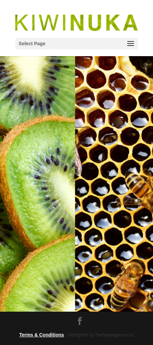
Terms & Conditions (41, 335)
